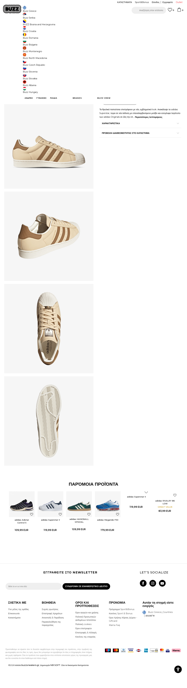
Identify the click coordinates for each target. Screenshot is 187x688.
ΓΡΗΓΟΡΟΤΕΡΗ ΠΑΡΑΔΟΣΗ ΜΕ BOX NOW (84, 19)
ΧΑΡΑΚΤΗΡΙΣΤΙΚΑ (138, 121)
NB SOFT (55, 686)
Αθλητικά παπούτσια (53, 24)
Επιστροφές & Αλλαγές (86, 653)
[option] (93, 19)
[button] (149, 10)
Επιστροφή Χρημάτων (52, 634)
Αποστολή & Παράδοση (53, 639)
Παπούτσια (38, 24)
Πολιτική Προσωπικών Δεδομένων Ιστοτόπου (85, 640)
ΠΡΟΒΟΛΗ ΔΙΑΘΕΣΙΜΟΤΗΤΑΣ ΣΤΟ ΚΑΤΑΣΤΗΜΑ (138, 131)
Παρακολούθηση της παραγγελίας (51, 645)
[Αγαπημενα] (171, 11)
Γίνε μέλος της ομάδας (18, 630)
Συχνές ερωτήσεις (50, 630)
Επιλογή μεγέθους (108, 47)
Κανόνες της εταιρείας (85, 658)
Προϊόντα (28, 24)
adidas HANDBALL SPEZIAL (79, 539)
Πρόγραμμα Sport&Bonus (121, 630)
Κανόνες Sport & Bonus (120, 634)
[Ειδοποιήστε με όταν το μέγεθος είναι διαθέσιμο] (104, 52)
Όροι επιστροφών (83, 649)
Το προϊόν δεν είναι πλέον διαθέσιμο (122, 89)
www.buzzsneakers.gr (27, 686)
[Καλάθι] (180, 11)
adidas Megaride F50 (108, 539)
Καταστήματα (14, 639)
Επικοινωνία (14, 634)
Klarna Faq (114, 646)
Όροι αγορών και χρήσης (86, 633)
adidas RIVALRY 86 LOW (165, 521)
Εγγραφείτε (167, 2)
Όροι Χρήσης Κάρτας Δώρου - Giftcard (123, 640)
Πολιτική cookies (83, 645)
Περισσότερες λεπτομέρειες (158, 115)
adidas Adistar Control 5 (22, 540)
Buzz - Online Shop (14, 24)
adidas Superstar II (50, 539)
